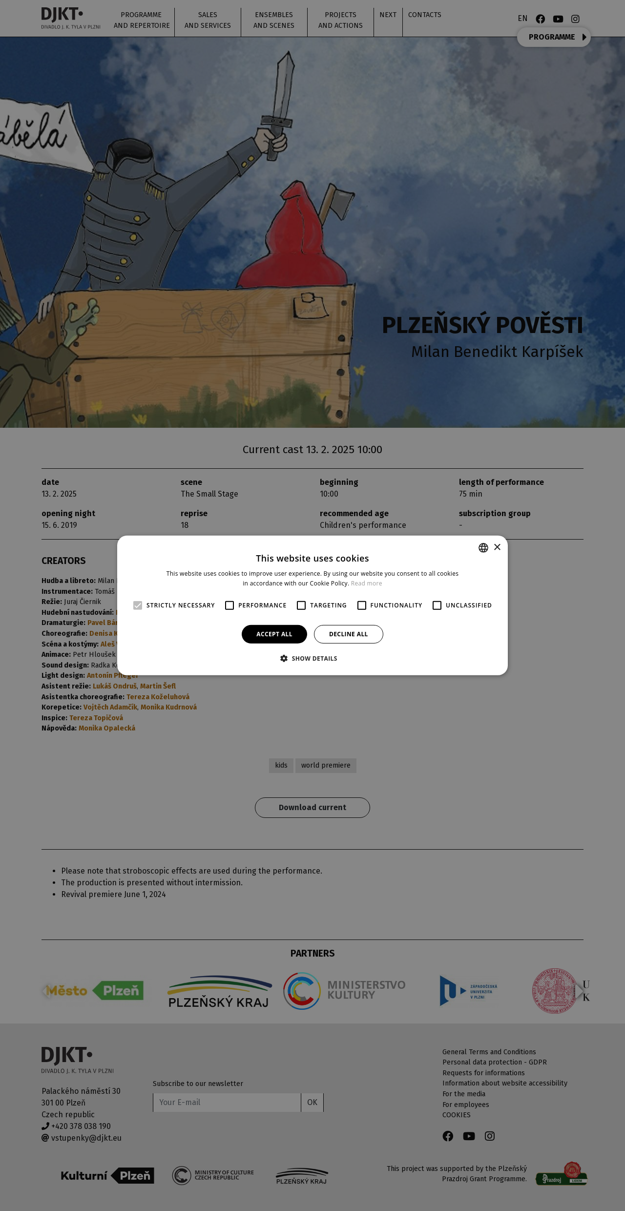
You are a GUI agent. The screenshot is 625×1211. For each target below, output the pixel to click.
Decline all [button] (348, 634)
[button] (312, 658)
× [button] (496, 547)
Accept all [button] (274, 634)
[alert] (312, 605)
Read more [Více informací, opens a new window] (366, 583)
